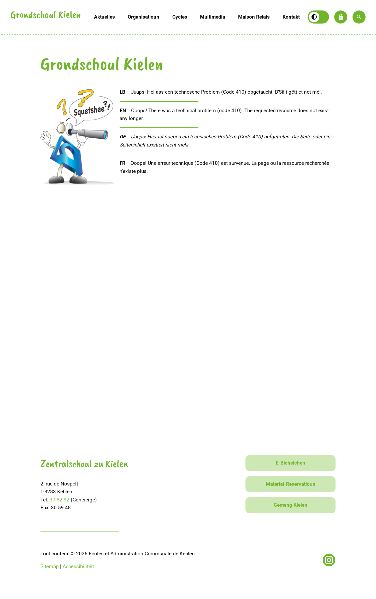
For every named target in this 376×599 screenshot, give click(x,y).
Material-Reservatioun (290, 484)
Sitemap (49, 566)
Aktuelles (104, 17)
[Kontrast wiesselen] (318, 17)
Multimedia (212, 17)
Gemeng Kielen (290, 505)
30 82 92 (59, 500)
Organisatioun (143, 17)
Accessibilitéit (78, 566)
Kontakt (291, 17)
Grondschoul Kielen (45, 15)
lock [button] (341, 17)
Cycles (179, 17)
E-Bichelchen (290, 463)
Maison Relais (254, 17)
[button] (359, 17)
